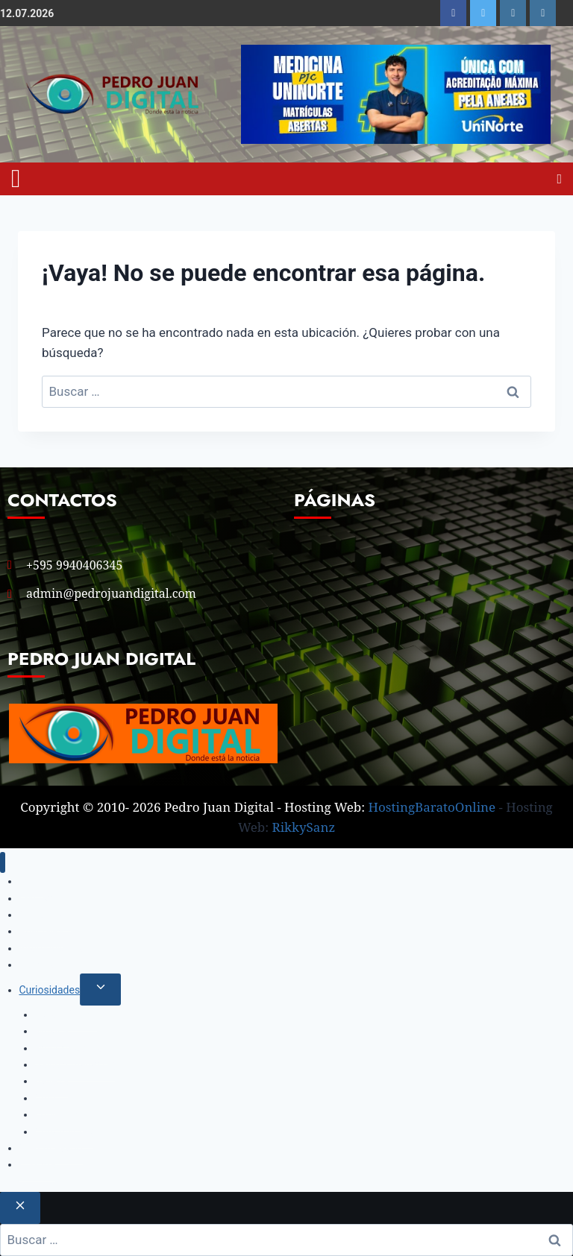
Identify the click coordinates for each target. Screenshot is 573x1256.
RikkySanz (304, 827)
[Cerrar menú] (2, 863)
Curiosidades (50, 990)
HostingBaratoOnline (432, 806)
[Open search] (559, 179)
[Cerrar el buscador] (20, 1208)
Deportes (40, 965)
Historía (37, 1164)
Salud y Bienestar (75, 1064)
